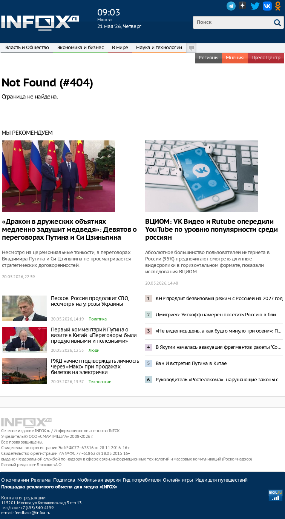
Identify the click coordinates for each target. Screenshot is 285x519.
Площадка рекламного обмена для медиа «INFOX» (59, 487)
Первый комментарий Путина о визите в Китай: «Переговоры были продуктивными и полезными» (94, 335)
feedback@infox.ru (32, 512)
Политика (97, 319)
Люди (94, 350)
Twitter (255, 6)
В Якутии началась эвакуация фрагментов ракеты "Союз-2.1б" (219, 347)
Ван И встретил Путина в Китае (191, 363)
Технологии (100, 381)
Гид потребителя (142, 480)
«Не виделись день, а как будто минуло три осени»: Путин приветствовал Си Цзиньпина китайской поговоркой (219, 331)
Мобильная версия (99, 480)
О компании (15, 480)
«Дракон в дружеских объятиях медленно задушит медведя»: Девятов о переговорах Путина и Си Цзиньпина (69, 230)
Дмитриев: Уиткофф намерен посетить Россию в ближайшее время (219, 314)
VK (267, 6)
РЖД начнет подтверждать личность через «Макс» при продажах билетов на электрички (95, 366)
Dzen (243, 6)
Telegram (231, 6)
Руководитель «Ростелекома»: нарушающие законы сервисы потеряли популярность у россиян (219, 379)
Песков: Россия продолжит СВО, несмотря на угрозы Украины (90, 301)
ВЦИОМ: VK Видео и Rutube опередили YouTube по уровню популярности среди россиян (211, 230)
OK (279, 6)
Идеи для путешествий (221, 480)
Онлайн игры (178, 480)
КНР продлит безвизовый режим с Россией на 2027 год (219, 298)
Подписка (64, 480)
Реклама (41, 480)
